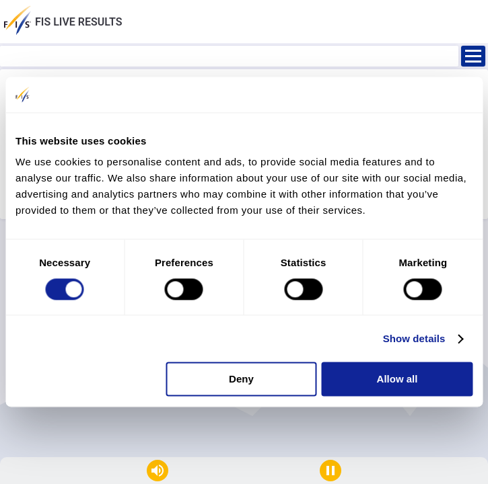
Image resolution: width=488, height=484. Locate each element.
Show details (414, 338)
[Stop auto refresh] (330, 470)
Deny (241, 379)
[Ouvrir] (473, 56)
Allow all (397, 379)
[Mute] (157, 470)
